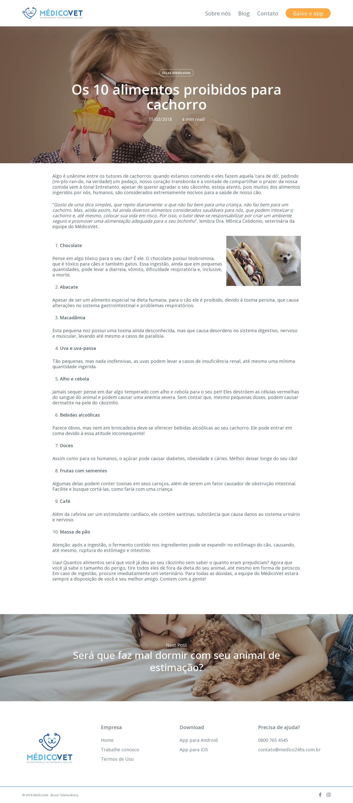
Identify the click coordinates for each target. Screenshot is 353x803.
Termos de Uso (117, 759)
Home (107, 740)
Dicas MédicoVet (176, 72)
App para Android (199, 740)
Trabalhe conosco (120, 749)
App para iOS (194, 749)
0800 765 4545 (273, 740)
